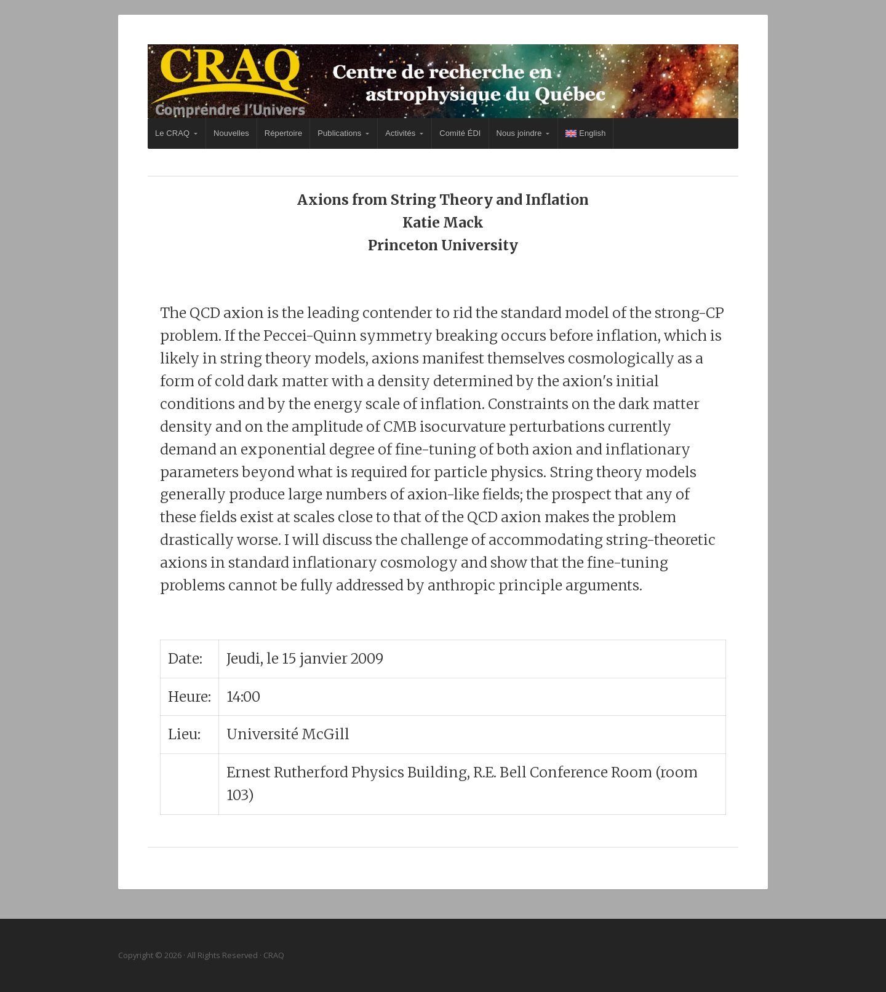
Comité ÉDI (460, 133)
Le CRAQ (172, 133)
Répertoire (283, 133)
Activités (400, 133)
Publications (339, 133)
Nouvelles (231, 133)
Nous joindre (519, 133)
